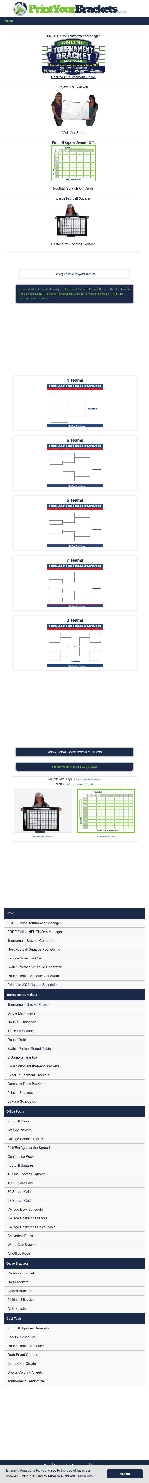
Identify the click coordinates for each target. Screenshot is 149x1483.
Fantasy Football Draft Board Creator (74, 766)
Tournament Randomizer (26, 1381)
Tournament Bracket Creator (29, 1004)
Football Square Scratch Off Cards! (78, 784)
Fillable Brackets (20, 1093)
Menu (75, 21)
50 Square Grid (19, 1192)
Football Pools (18, 1121)
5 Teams (74, 440)
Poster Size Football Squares (73, 244)
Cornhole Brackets (22, 1273)
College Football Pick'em (26, 1139)
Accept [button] (125, 1473)
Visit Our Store (73, 133)
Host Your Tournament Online (73, 77)
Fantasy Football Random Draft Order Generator (74, 752)
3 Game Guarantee (22, 1057)
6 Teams (74, 500)
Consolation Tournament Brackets (33, 1066)
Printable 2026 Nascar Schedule (32, 985)
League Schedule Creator (27, 958)
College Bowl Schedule (25, 1209)
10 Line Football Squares (27, 1174)
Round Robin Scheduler (26, 1346)
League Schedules (22, 1101)
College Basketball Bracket (28, 1218)
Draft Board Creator (23, 1355)
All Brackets (17, 1308)
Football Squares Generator (29, 1328)
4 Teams (74, 380)
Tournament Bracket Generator (31, 941)
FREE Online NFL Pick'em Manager (35, 932)
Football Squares (20, 1165)
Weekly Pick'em (20, 1130)
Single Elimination (21, 1013)
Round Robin (17, 1040)
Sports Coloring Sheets (25, 1372)
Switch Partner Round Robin (29, 1048)
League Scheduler (21, 1337)
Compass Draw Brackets (26, 1084)
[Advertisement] (74, 338)
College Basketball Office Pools (31, 1227)
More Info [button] (85, 1476)
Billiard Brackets (20, 1291)
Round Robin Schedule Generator (33, 976)
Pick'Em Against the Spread (29, 1148)
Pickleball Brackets (22, 1300)
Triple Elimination (21, 1031)
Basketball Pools (20, 1236)
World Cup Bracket (22, 1245)
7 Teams (74, 560)
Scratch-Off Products (106, 837)
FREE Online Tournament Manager (34, 923)
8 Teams (74, 620)
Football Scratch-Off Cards (73, 188)
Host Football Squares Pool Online (34, 949)
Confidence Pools (21, 1156)
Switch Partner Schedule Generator (35, 967)
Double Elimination (22, 1022)
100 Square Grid (20, 1183)
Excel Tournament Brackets (28, 1075)
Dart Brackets (18, 1282)
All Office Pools (19, 1253)
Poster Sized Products (42, 837)
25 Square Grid (19, 1200)
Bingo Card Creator (22, 1363)
